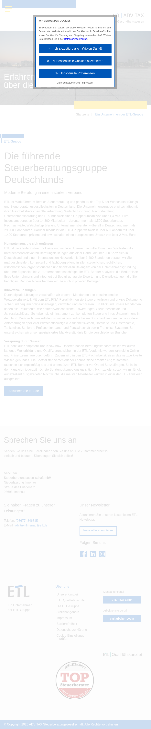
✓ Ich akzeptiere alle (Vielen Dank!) (75, 48)
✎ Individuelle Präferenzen (75, 73)
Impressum (87, 82)
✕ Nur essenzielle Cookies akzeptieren (75, 61)
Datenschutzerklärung (75, 39)
